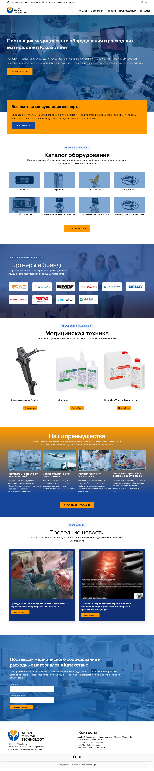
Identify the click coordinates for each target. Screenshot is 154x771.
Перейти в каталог (77, 229)
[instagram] (146, 2)
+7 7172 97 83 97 (15, 2)
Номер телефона (17, 695)
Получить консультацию (77, 505)
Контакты (145, 11)
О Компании (97, 11)
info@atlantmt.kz (32, 2)
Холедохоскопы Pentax (24, 400)
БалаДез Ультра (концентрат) (121, 400)
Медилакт (64, 400)
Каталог (83, 11)
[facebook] (142, 2)
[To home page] (24, 10)
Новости (111, 11)
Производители (127, 11)
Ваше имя (14, 684)
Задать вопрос (23, 125)
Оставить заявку (20, 71)
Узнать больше (20, 612)
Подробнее (30, 408)
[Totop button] (149, 766)
